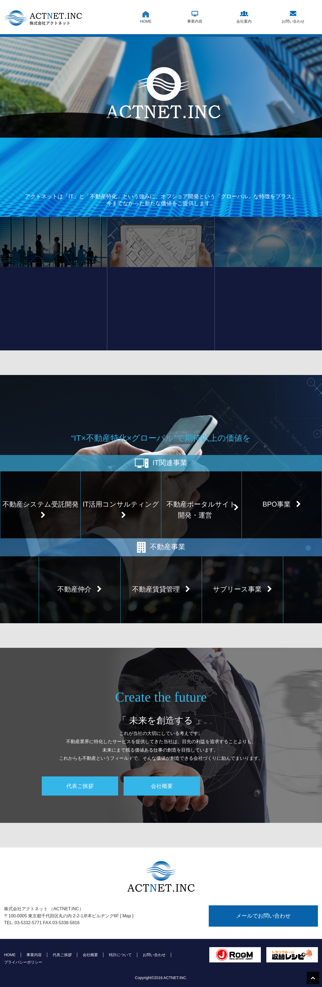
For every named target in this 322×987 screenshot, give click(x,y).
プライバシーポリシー (23, 962)
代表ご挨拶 (80, 786)
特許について (120, 955)
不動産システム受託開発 (40, 509)
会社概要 (162, 786)
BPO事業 (282, 504)
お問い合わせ (293, 21)
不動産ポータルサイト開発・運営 (202, 509)
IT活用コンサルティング (121, 509)
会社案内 (244, 21)
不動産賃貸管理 (161, 589)
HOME (145, 21)
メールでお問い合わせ (263, 916)
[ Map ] (126, 916)
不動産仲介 (79, 589)
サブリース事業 (242, 589)
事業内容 (194, 21)
